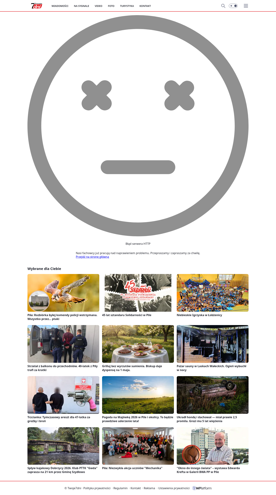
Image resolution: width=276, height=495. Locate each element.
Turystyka (127, 6)
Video (98, 6)
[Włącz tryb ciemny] (233, 6)
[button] (246, 6)
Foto (111, 6)
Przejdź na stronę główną (92, 257)
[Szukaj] (223, 6)
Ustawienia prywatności (173, 488)
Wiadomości (60, 6)
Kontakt (145, 6)
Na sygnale (81, 6)
